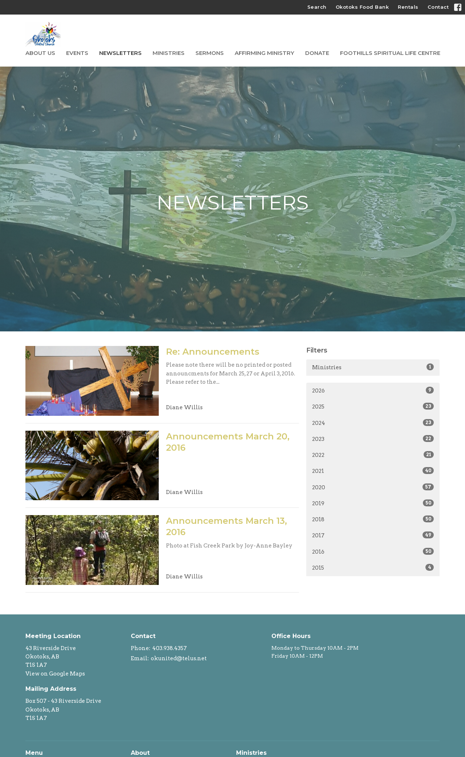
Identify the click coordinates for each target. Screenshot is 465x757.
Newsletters (120, 52)
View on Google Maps (55, 673)
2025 (373, 406)
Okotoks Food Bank (362, 7)
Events (77, 52)
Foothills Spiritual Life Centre (390, 52)
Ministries (169, 52)
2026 (373, 390)
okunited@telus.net (179, 658)
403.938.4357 (169, 648)
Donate (317, 52)
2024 (373, 422)
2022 (373, 454)
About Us (40, 52)
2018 (373, 519)
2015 (373, 567)
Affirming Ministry (264, 52)
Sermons (209, 52)
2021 (373, 470)
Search (317, 7)
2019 (373, 503)
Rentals (408, 7)
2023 (373, 438)
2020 (373, 487)
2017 (373, 535)
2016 (373, 551)
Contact (438, 7)
